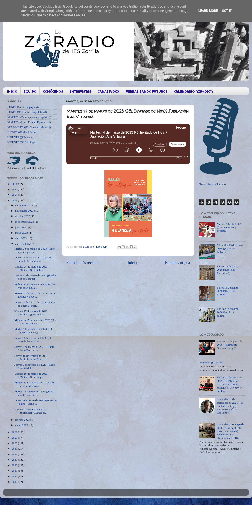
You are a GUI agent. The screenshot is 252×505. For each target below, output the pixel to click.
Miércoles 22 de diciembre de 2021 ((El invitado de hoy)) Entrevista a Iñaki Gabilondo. (230, 406)
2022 (15, 432)
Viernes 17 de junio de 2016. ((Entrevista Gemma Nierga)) (229, 345)
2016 (15, 465)
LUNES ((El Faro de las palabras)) (27, 112)
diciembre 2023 (24, 205)
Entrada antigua (177, 262)
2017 (15, 459)
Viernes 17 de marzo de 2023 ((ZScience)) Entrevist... (31, 313)
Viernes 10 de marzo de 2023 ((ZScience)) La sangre (31, 375)
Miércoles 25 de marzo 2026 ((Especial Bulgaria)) (230, 248)
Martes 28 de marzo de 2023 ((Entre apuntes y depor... (35, 250)
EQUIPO (30, 91)
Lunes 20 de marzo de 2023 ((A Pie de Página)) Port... (34, 304)
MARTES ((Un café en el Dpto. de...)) (29, 122)
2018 (15, 454)
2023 (15, 200)
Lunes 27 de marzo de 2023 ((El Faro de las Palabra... (32, 259)
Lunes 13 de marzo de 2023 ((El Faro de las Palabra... (32, 339)
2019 (15, 448)
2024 (15, 194)
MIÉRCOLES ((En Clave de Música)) (29, 127)
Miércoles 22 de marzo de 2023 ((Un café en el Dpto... (35, 286)
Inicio (132, 262)
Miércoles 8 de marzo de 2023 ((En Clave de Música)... (34, 384)
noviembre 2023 (24, 210)
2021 (15, 437)
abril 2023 (21, 238)
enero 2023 (22, 425)
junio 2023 (21, 227)
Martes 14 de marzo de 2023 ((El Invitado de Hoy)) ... (33, 330)
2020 (15, 443)
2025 (15, 189)
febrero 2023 (22, 419)
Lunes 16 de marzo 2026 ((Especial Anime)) (227, 291)
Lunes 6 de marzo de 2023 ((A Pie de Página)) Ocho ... (35, 402)
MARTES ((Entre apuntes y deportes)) (29, 117)
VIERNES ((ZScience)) (20, 137)
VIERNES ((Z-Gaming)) (21, 142)
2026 (15, 183)
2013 (15, 481)
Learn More (208, 11)
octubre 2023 (23, 216)
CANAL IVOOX (108, 91)
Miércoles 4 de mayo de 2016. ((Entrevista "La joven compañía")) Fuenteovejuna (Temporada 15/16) (230, 431)
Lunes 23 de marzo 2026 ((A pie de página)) (227, 312)
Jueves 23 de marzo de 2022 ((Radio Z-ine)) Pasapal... (35, 277)
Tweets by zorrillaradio (213, 184)
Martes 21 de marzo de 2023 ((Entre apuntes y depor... (35, 295)
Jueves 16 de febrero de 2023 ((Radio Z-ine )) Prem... (31, 357)
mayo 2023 (22, 232)
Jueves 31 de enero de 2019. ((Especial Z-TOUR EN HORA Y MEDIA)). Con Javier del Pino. (229, 384)
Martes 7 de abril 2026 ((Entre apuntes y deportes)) (229, 227)
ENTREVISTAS (80, 91)
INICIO (12, 91)
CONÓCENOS (53, 91)
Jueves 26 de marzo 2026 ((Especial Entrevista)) (228, 270)
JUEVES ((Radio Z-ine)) (21, 132)
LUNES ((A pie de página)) (23, 107)
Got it (227, 11)
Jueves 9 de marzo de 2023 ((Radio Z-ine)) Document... (34, 348)
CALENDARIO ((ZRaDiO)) (193, 91)
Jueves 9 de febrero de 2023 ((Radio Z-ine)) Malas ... (35, 366)
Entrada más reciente (82, 262)
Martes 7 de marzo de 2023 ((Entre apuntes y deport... (34, 393)
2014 (15, 476)
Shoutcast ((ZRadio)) (211, 362)
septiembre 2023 (25, 221)
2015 (15, 470)
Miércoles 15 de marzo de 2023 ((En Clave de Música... (35, 322)
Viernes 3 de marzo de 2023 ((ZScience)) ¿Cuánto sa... (30, 411)
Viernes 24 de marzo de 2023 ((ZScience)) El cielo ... (31, 268)
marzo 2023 (22, 243)
